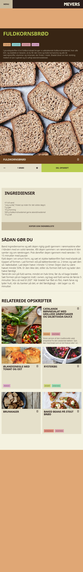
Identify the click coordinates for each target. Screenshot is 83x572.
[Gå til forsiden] (41, 4)
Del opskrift (62, 168)
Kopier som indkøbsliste (41, 226)
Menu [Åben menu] (6, 4)
